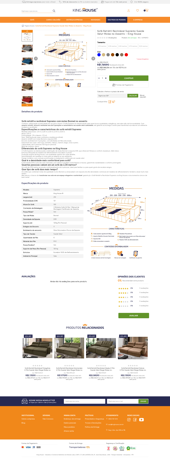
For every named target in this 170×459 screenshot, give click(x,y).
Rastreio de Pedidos (117, 20)
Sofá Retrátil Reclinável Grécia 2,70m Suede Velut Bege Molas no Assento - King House (133, 370)
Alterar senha (69, 431)
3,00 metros (143, 46)
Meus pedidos (69, 427)
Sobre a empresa (28, 419)
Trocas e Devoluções (93, 423)
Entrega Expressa (74, 20)
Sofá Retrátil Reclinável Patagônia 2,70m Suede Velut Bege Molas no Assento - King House (37, 370)
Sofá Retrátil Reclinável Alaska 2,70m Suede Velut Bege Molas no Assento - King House (101, 370)
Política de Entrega (92, 427)
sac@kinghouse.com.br (115, 424)
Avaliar (133, 315)
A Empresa (137, 20)
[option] (27, 35)
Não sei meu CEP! (143, 96)
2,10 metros (102, 46)
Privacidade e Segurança (94, 419)
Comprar (128, 78)
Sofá (32, 20)
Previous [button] (27, 31)
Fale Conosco (48, 419)
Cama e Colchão (53, 20)
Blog (23, 423)
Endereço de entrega (72, 419)
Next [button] (27, 105)
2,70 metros (133, 46)
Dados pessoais (70, 423)
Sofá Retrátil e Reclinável (101, 175)
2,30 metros (112, 46)
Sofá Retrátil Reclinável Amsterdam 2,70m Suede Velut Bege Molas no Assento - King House (69, 370)
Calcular (133, 96)
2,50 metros (123, 46)
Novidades (95, 20)
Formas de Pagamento (124, 85)
